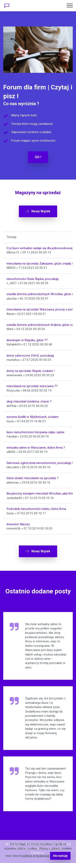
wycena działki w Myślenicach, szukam (32, 417)
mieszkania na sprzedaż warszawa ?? (32, 386)
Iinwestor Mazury (18, 524)
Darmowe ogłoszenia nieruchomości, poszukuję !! (39, 463)
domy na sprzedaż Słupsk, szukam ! (30, 371)
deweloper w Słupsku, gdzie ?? (27, 340)
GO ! (38, 157)
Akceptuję (60, 856)
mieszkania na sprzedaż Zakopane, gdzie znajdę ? (39, 263)
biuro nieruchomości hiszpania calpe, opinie (35, 432)
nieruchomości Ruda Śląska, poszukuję (32, 279)
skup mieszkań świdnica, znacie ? (28, 401)
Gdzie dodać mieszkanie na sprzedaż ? (32, 478)
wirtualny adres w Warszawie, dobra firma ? (35, 447)
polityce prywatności (35, 856)
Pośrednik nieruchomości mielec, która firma (36, 509)
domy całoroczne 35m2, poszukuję (30, 355)
